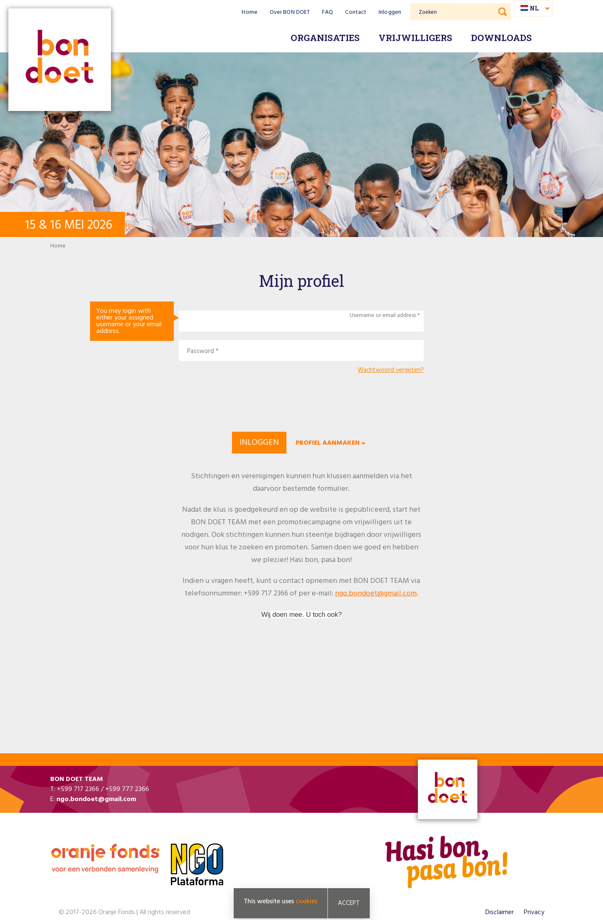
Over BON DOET (290, 12)
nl (534, 8)
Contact (355, 12)
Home (249, 12)
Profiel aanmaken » (330, 443)
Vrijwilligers (415, 38)
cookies (306, 901)
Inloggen (390, 12)
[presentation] (301, 401)
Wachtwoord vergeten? (391, 370)
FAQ (327, 12)
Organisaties (325, 38)
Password (200, 351)
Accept (349, 903)
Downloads (501, 38)
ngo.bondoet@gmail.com (376, 594)
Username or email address (383, 316)
